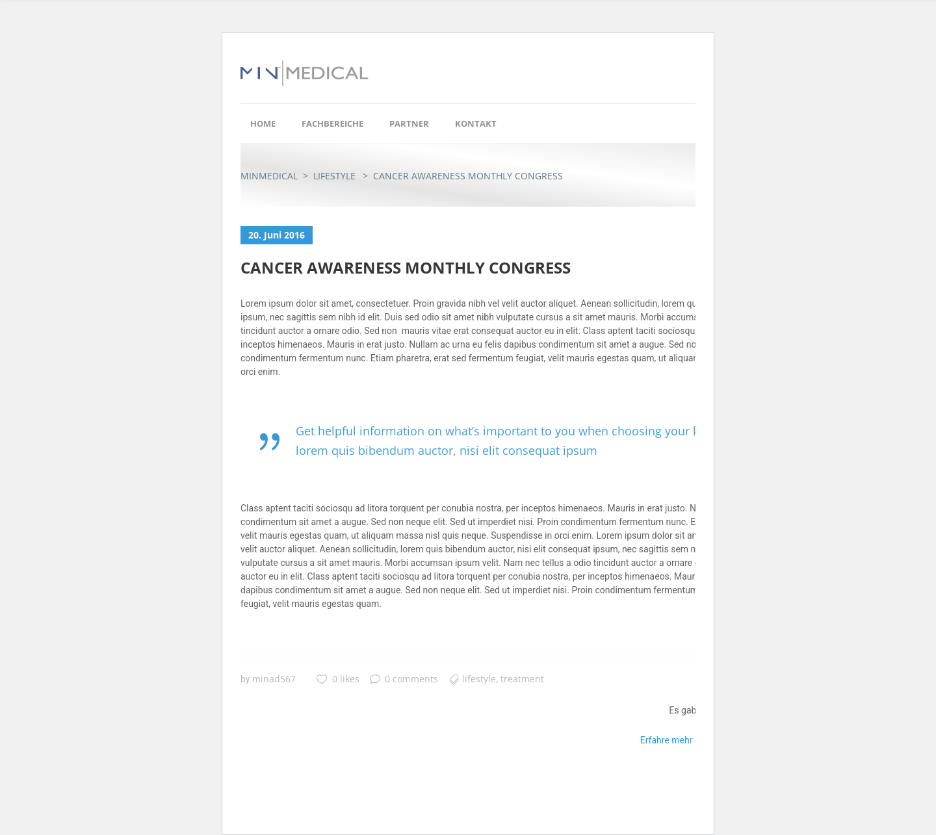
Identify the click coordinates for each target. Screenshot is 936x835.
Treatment (522, 679)
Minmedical (269, 176)
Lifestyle (334, 176)
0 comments (404, 679)
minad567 (274, 679)
